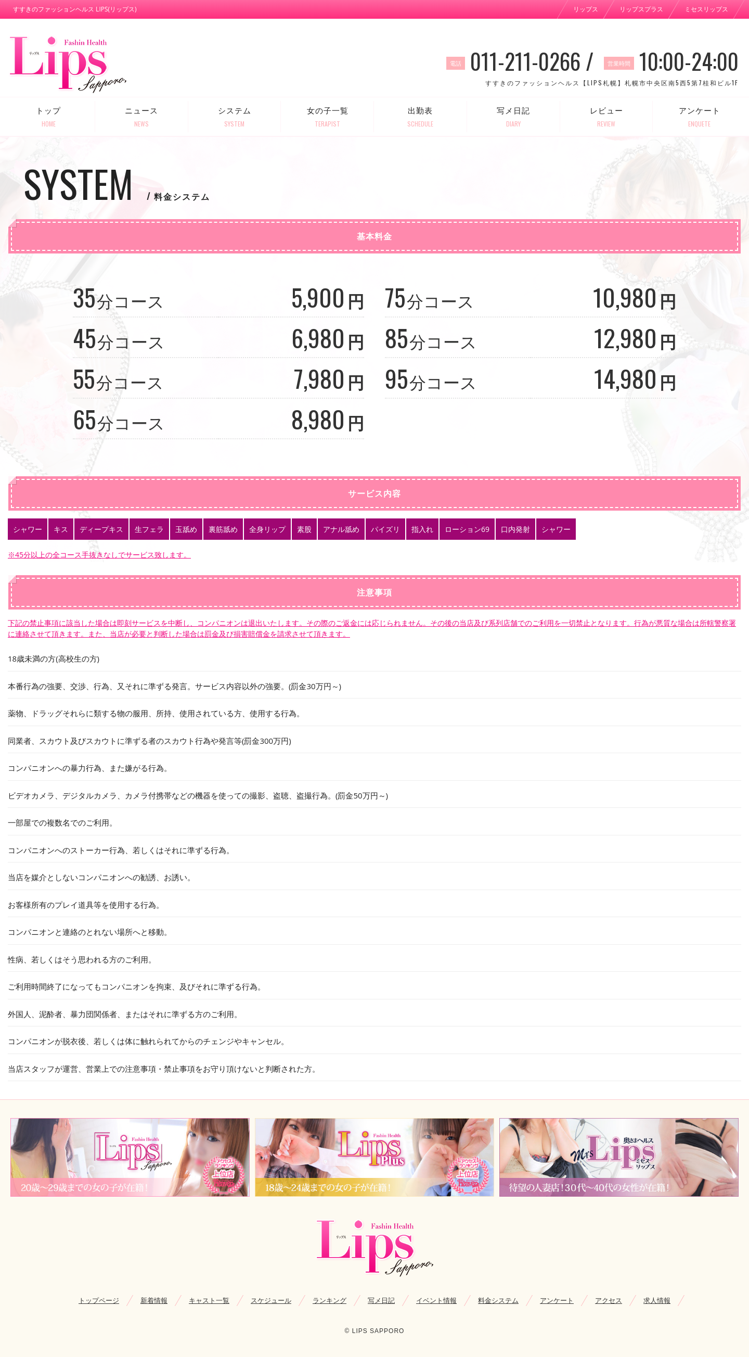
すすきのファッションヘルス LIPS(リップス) (75, 9)
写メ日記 (513, 117)
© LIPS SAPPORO (375, 1331)
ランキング (329, 1300)
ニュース (141, 117)
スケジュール (271, 1300)
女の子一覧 (327, 117)
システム (234, 117)
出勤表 (420, 117)
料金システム (498, 1300)
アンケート (699, 117)
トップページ (99, 1300)
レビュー (606, 117)
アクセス (608, 1300)
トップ (48, 117)
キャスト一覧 (209, 1300)
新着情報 (153, 1300)
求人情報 (656, 1300)
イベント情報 (436, 1300)
